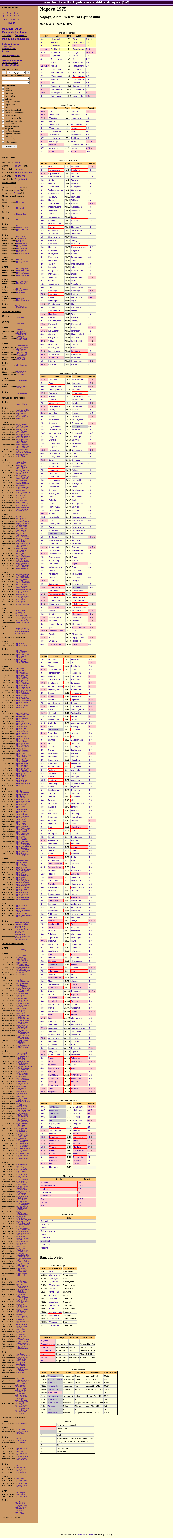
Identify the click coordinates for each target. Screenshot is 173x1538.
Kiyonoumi (76, 324)
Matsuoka (75, 167)
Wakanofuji (53, 467)
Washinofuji (53, 951)
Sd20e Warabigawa (22, 871)
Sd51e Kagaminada (22, 912)
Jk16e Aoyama (21, 1471)
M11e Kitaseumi (21, 250)
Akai (43, 1206)
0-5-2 (43, 780)
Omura (51, 1008)
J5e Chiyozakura (22, 346)
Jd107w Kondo (21, 1403)
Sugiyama (45, 1182)
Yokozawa (53, 574)
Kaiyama (52, 490)
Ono (42, 1199)
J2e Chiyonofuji (21, 333)
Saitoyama (75, 864)
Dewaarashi (53, 274)
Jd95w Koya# (20, 1331)
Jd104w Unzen (21, 1137)
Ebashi (74, 217)
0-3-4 (43, 207)
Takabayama (54, 406)
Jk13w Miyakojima (22, 1431)
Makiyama (76, 580)
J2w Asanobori (21, 371)
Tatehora (52, 793)
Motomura (52, 870)
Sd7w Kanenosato (22, 861)
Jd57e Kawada (21, 1311)
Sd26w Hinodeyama (22, 735)
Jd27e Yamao (20, 995)
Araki (73, 924)
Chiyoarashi (54, 487)
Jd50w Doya (20, 1308)
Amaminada (53, 720)
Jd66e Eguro (20, 1314)
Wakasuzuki (54, 1140)
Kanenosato (77, 400)
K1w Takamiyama (22, 281)
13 (10, 19)
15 (17, 19)
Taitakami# (53, 901)
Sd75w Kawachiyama (23, 899)
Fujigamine (77, 574)
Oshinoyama (77, 190)
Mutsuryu (20, 176)
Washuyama (78, 89)
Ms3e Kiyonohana (22, 426)
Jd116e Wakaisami (22, 1263)
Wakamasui (53, 998)
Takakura (52, 934)
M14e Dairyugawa (22, 253)
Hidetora (52, 780)
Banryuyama (78, 76)
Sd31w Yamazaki (21, 685)
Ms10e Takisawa (21, 467)
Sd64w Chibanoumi (22, 699)
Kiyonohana (53, 173)
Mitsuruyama (54, 347)
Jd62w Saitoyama (22, 1012)
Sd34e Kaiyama (21, 742)
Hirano (51, 200)
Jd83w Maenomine (22, 1122)
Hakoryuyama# (78, 914)
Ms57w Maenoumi (22, 603)
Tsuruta (74, 344)
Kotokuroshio (54, 924)
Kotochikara (76, 1024)
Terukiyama (54, 450)
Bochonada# (54, 483)
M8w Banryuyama (22, 270)
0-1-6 (90, 327)
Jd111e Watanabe (21, 1405)
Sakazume (75, 874)
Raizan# (74, 833)
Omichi (52, 634)
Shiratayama (56, 89)
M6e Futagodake (22, 269)
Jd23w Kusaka (21, 1184)
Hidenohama (76, 817)
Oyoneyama (54, 557)
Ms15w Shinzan (21, 579)
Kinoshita (53, 1137)
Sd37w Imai (20, 658)
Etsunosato (76, 743)
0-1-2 (80, 1206)
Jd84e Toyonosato (22, 1123)
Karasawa (75, 1008)
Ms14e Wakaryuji (21, 431)
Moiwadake (77, 634)
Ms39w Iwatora (21, 415)
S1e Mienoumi (21, 238)
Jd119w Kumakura (22, 1150)
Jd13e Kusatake (21, 1178)
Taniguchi (52, 1051)
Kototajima (53, 944)
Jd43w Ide (19, 1303)
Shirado (51, 740)
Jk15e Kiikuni (20, 1442)
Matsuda (52, 659)
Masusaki (75, 981)
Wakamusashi (77, 803)
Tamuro (74, 807)
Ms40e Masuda (21, 550)
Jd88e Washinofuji (22, 1027)
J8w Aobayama (21, 338)
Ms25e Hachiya (21, 482)
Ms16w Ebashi (21, 530)
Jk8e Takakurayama (22, 1450)
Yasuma (53, 1147)
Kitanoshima (54, 601)
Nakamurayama (79, 607)
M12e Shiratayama (22, 300)
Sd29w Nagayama (22, 813)
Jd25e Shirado (21, 1188)
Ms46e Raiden (20, 555)
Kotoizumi (75, 351)
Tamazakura (53, 984)
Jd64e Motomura (21, 1105)
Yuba (50, 287)
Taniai (73, 857)
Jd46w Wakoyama (22, 1205)
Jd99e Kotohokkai (22, 1250)
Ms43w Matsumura (22, 446)
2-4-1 (43, 433)
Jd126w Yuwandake (22, 1157)
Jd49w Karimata (21, 962)
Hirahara (44, 1189)
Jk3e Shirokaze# (21, 1507)
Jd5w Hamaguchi (21, 1169)
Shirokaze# (54, 1113)
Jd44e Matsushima (22, 1003)
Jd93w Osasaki (20, 1398)
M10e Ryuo (20, 298)
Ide (72, 800)
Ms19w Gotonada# (22, 477)
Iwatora (74, 294)
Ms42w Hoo (20, 552)
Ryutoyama (76, 706)
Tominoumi (53, 357)
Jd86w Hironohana (22, 1238)
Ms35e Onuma (21, 443)
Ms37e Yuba (20, 547)
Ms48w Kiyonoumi (22, 449)
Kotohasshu (53, 790)
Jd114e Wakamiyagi (22, 1339)
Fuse (50, 743)
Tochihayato (54, 550)
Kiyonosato (76, 917)
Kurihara (52, 400)
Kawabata (76, 389)
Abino (52, 1150)
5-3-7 (43, 131)
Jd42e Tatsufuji (21, 1200)
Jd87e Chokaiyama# (23, 967)
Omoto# (51, 676)
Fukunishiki (54, 517)
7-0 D (43, 520)
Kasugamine (77, 503)
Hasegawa (77, 69)
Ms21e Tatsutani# (22, 584)
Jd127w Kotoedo (21, 1273)
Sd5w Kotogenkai (22, 794)
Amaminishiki (78, 527)
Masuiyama (78, 62)
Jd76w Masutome (22, 1117)
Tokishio (74, 200)
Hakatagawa (54, 493)
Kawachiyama (78, 627)
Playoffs (10, 23)
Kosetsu (52, 614)
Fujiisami (52, 890)
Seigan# (74, 756)
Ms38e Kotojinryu (21, 548)
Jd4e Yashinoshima (22, 982)
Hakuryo (52, 183)
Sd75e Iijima (20, 707)
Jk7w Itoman (20, 1482)
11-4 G (44, 49)
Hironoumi (75, 331)
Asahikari (75, 840)
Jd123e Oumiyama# (22, 1153)
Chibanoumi (77, 590)
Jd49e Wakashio (21, 1090)
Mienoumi (55, 46)
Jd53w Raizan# (21, 1091)
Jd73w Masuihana (22, 1113)
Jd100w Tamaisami (21, 1400)
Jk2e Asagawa (20, 1504)
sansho (89, 2)
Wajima (76, 39)
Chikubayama (55, 604)
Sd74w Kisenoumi (22, 705)
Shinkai (75, 507)
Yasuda (74, 1088)
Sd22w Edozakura (22, 679)
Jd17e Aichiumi (21, 1065)
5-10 (88, 49)
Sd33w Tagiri (20, 740)
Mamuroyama (55, 617)
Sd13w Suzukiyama (22, 723)
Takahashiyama (55, 864)
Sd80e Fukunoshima (23, 783)
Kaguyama (53, 544)
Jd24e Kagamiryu (22, 1186)
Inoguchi (77, 1123)
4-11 (43, 59)
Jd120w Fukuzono (22, 1267)
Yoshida (51, 770)
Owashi (74, 111)
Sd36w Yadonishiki (22, 743)
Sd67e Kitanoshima (22, 843)
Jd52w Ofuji (20, 1211)
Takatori (52, 1117)
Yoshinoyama (77, 904)
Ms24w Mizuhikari (22, 480)
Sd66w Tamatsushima (23, 700)
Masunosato (53, 917)
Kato (51, 383)
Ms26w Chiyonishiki (22, 538)
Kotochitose (76, 341)
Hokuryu (74, 1038)
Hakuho (51, 830)
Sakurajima (54, 1127)
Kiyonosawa (54, 621)
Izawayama (77, 483)
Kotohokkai (53, 988)
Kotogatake (53, 193)
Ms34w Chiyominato (22, 630)
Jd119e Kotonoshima (23, 1345)
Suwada (75, 416)
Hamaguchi (76, 673)
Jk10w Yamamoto (22, 1455)
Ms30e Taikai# (20, 588)
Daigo (52, 1164)
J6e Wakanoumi (21, 349)
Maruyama (53, 148)
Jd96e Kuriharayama (23, 971)
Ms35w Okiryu (20, 490)
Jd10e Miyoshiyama (22, 1056)
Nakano (52, 1133)
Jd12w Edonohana (22, 1176)
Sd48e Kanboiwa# (22, 692)
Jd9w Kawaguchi (21, 985)
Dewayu (52, 410)
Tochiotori (76, 641)
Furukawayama (78, 1028)
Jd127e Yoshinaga (22, 1047)
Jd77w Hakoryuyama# (23, 1233)
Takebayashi (76, 837)
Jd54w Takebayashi (22, 1095)
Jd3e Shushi (20, 1166)
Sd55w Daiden (21, 758)
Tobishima (75, 193)
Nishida (51, 884)
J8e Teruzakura (21, 394)
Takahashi (75, 666)
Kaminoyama (78, 490)
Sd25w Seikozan (21, 809)
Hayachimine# (77, 334)
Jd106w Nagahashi (21, 1402)
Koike (73, 1021)
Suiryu (74, 237)
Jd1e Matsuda (20, 1354)
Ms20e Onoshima (22, 479)
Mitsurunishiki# (55, 534)
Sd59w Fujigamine (22, 841)
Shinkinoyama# (55, 430)
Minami (75, 446)
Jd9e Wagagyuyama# (23, 1355)
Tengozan (53, 436)
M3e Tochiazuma (22, 289)
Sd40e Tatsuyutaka (22, 881)
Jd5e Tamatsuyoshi (22, 1168)
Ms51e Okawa (20, 502)
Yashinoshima (54, 669)
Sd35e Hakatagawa (22, 818)
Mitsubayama (54, 304)
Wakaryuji (52, 210)
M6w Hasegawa (21, 245)
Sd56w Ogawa (21, 661)
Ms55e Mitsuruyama (22, 507)
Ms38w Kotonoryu (22, 594)
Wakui (75, 410)
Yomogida (75, 679)
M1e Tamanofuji (21, 283)
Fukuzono (75, 1058)
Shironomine (76, 1018)
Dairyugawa (56, 96)
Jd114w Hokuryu (21, 1260)
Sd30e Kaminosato (22, 684)
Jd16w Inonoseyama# (23, 988)
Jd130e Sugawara (22, 1348)
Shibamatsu (53, 1004)
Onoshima (53, 230)
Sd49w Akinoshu (21, 886)
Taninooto (75, 683)
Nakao (51, 1058)
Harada (74, 1065)
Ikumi (50, 1018)
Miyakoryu (53, 403)
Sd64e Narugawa (21, 697)
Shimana (53, 641)
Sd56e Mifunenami (22, 760)
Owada (51, 927)
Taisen (44, 1234)
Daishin (74, 311)
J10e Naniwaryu (21, 386)
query (116, 2)
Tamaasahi (54, 1107)
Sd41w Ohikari (21, 824)
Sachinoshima (54, 867)
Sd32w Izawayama (22, 876)
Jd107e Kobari (21, 1336)
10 (17, 16)
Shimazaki (75, 210)
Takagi (51, 1088)
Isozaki (74, 847)
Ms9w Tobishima (21, 525)
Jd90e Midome (21, 1240)
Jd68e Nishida (20, 1392)
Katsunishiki (76, 124)
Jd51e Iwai (19, 1210)
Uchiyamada (76, 793)
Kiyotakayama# (79, 517)
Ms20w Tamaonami (22, 434)
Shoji (73, 663)
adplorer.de (81, 1535)
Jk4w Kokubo (20, 1478)
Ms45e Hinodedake (22, 620)
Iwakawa (52, 941)
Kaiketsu (54, 42)
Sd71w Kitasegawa (22, 896)
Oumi (73, 850)
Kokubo (76, 1117)
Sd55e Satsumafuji (22, 891)
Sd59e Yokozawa (21, 840)
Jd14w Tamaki (20, 1060)
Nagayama (77, 473)
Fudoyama (53, 463)
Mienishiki (52, 981)
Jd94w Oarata (20, 1130)
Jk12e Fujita (20, 1439)
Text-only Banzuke (11, 56)
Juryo (18, 28)
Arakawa (52, 396)
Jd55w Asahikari (21, 1361)
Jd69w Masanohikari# (23, 1110)
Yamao (51, 746)
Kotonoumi (76, 951)
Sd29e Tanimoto (21, 811)
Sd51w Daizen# (20, 934)
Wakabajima (76, 937)
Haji (50, 167)
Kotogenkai (77, 393)
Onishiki (76, 82)
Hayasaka (53, 470)
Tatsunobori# (54, 453)
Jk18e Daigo (19, 1514)
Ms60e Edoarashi (22, 568)
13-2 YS (89, 52)
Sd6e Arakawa (21, 669)
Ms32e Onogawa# (22, 591)
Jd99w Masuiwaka (22, 1333)
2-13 (43, 135)
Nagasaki (52, 1021)
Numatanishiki (77, 783)
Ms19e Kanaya (21, 475)
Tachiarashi (76, 750)
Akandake (77, 1160)
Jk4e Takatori (19, 1510)
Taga (73, 1045)
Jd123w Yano (20, 1372)
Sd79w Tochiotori (21, 782)
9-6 (42, 39)
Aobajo (17, 193)
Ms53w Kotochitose (22, 562)
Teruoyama (76, 907)
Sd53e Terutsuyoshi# (22, 936)
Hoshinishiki (78, 1150)
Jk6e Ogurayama (21, 1466)
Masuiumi (75, 897)
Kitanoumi (55, 39)
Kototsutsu (75, 844)
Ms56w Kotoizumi (22, 509)
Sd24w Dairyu (20, 872)
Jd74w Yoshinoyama (23, 1230)
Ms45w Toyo (20, 499)
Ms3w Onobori (20, 428)
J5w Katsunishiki (22, 347)
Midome (51, 957)
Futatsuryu (77, 93)
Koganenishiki (55, 426)
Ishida (73, 773)
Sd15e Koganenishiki (23, 801)
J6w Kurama (20, 374)
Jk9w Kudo (19, 1451)
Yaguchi (74, 994)
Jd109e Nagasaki (21, 1142)
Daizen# (76, 547)
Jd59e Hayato (20, 1362)
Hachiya (52, 247)
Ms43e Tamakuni (21, 553)
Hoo (73, 304)
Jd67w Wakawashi (22, 1221)
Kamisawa (53, 257)
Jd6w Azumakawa (22, 983)
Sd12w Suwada (21, 653)
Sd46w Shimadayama (23, 690)
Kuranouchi (53, 817)
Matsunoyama (54, 207)
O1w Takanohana (21, 308)
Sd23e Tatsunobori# (22, 731)
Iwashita (52, 267)
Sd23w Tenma (20, 806)
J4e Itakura (20, 336)
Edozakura (77, 450)
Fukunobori (46, 1192)
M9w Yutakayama (22, 231)
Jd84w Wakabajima (22, 1324)
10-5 (43, 56)
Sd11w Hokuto (20, 926)
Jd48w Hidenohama (22, 1005)
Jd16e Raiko (20, 1291)
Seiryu (51, 341)
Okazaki (51, 991)
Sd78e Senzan (21, 853)
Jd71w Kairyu (20, 1226)
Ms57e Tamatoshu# (22, 565)
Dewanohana (77, 145)
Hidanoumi (77, 433)
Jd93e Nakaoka (21, 1243)
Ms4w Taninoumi (21, 610)
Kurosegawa (54, 170)
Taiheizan (53, 570)
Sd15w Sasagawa (21, 928)
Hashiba (52, 777)
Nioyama (75, 927)
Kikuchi (51, 1071)
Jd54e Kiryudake (21, 1093)
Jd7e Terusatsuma (22, 1286)
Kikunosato (53, 813)
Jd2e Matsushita (21, 1164)
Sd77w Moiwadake (22, 663)
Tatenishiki (53, 880)
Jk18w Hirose (20, 1487)
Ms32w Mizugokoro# (23, 543)
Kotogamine (53, 1011)
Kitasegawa (77, 614)
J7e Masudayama (22, 380)
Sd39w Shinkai (21, 748)
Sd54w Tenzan (21, 659)
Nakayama (76, 1041)
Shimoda (52, 961)
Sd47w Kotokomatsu (23, 828)
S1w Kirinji (20, 240)
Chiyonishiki (76, 250)
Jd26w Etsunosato (22, 993)
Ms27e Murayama (22, 586)
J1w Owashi (20, 331)
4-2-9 (88, 59)
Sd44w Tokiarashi (22, 826)
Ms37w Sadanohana (23, 492)
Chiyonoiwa (76, 766)
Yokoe (75, 470)
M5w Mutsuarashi (22, 243)
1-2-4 (90, 177)
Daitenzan (53, 584)
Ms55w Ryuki (20, 418)
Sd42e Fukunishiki (22, 750)
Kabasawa (53, 1075)
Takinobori (52, 914)
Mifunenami (54, 564)
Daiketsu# (52, 344)
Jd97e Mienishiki (21, 1132)
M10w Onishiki (21, 272)
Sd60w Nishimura (22, 763)
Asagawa (53, 1110)
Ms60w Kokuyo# (21, 510)
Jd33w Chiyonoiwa (22, 1301)
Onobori (74, 173)
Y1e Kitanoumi (21, 226)
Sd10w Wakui (20, 864)
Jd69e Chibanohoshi (23, 1223)
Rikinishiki (75, 357)
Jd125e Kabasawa (22, 1155)
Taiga (53, 62)
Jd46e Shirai (20, 1304)
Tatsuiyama (53, 284)
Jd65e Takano (20, 1364)
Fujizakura (55, 56)
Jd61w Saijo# (20, 1218)
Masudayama (55, 131)
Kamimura (53, 580)
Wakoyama (76, 810)
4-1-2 (43, 517)
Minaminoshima (23, 172)
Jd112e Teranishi (21, 1147)
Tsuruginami (53, 733)
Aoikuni (76, 1113)
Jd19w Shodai (20, 1181)
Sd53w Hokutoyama (22, 887)
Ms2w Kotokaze (21, 462)
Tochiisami (75, 138)
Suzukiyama (77, 420)
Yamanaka (75, 770)
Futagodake (56, 69)
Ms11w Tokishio (21, 528)
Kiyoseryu (53, 423)
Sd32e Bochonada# (22, 814)
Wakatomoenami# (79, 723)
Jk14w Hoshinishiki (22, 1460)
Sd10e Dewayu (21, 721)
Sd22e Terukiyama (22, 677)
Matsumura (76, 307)
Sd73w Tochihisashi (22, 851)
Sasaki (74, 736)
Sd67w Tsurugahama (23, 770)
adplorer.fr (91, 1535)
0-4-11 (89, 42)
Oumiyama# (53, 1068)
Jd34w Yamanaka (22, 961)
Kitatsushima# (54, 177)
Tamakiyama (56, 93)
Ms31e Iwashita (21, 413)
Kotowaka (52, 250)
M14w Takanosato (22, 275)
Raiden (51, 317)
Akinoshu (76, 540)
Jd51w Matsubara (21, 1390)
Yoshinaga (53, 1081)
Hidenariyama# (55, 540)
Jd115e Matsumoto (22, 1039)
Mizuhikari (75, 244)
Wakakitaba (76, 207)
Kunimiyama (54, 351)
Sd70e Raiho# (20, 773)
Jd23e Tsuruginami (22, 990)
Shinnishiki (53, 530)
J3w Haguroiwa (21, 365)
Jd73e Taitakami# (22, 1318)
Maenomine (76, 934)
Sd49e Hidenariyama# (23, 830)
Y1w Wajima (19, 306)
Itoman (76, 1127)
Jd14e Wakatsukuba (22, 1289)
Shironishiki (53, 203)
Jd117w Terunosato (22, 1341)
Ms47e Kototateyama (23, 557)
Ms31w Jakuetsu (21, 441)
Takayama (75, 234)
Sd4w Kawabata (21, 905)
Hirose (76, 1164)
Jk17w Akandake (21, 1485)
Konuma (52, 145)
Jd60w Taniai (20, 1010)
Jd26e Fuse (20, 992)
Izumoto (51, 716)
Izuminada (75, 947)
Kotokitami (53, 683)
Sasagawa (77, 426)
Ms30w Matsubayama (23, 589)
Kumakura (75, 1055)
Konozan (75, 659)
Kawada (51, 847)
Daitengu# (75, 746)
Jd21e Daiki (20, 957)
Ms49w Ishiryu (20, 633)
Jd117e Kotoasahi (22, 1040)
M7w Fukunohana (22, 261)
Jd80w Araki (20, 1323)
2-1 (79, 1186)
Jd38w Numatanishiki (23, 1080)
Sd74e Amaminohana (23, 704)
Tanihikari (53, 577)
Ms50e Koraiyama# (22, 622)
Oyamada (52, 1024)
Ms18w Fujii (20, 474)
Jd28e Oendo (20, 1296)
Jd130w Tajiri (19, 1413)
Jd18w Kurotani (21, 956)
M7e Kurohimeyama (23, 247)
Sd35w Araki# (20, 877)
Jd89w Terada (20, 1127)
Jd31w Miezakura (22, 1073)
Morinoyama (78, 1110)
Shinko (74, 254)
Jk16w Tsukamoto (22, 1483)
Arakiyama (53, 840)
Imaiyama (75, 1035)
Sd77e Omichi (20, 778)
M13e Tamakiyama (22, 274)
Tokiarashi (76, 523)
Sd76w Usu (20, 777)
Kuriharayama (54, 978)
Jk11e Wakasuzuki (22, 1456)
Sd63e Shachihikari (22, 892)
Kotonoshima (54, 1055)
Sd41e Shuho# (20, 931)
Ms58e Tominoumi (22, 567)
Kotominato (53, 294)
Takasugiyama (55, 389)
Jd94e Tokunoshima (22, 1329)
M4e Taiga (19, 259)
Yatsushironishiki (56, 594)
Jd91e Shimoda (21, 969)
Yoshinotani (53, 187)
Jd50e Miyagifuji (21, 1208)
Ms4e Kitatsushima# (22, 574)
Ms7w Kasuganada (22, 578)
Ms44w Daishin (21, 497)
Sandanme (21, 32)
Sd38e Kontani (21, 821)
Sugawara (52, 1091)
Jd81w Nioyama (21, 1235)
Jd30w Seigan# (21, 1071)
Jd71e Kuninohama (22, 1225)
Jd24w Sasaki (20, 1294)
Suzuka (74, 1001)
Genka (74, 984)
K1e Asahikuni (21, 214)
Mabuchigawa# (55, 567)
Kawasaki (53, 1160)
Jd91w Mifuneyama (22, 1241)
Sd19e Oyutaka (21, 728)
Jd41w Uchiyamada (22, 1002)
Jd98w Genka (20, 1248)
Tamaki (74, 703)
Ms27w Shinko (21, 540)
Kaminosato (54, 477)
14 (14, 19)
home (47, 2)
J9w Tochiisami (21, 354)
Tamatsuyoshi (54, 673)
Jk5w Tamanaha (21, 1448)
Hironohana (76, 944)
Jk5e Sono (18, 1512)
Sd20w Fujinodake (22, 675)
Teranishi (52, 1031)
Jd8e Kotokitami (21, 1053)
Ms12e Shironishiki (22, 410)
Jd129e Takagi (20, 1346)
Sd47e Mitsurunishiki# (23, 755)
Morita (51, 994)
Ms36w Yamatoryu (22, 545)
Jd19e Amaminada (22, 1380)
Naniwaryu (53, 141)
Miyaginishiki (78, 637)
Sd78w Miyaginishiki (22, 855)
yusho (79, 2)
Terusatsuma (54, 679)
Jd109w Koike (20, 1338)
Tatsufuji (52, 797)
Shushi (51, 666)
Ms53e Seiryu (20, 599)
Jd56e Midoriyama (22, 1215)
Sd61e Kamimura (21, 913)
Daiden (75, 560)
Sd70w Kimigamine (21, 939)
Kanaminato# (54, 1035)
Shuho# (52, 513)
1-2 (79, 1182)
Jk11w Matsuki (21, 1458)
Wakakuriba (76, 1061)
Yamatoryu (76, 284)
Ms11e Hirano (20, 469)
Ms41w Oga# (20, 495)
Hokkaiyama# (55, 386)
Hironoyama (76, 693)
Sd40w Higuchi (21, 823)
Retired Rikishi (9, 49)
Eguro (51, 877)
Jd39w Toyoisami (21, 998)
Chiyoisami (21, 179)
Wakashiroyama (55, 190)
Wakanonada (78, 379)
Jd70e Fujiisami (21, 1017)
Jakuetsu (75, 267)
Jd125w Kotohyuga (22, 1045)
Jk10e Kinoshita (21, 1453)
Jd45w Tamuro (21, 1086)
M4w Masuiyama (22, 227)
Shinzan (74, 213)
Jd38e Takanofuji (21, 1078)
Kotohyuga (76, 1075)
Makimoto (52, 220)
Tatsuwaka (45, 1238)
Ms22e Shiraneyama (23, 436)
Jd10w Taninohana (22, 1173)
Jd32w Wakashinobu (23, 1191)
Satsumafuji (54, 560)
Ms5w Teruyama (21, 520)
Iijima (51, 627)
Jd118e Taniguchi (22, 1343)
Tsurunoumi (76, 790)
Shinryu (75, 440)
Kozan (74, 148)
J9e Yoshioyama (21, 352)
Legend (5, 51)
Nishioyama (77, 396)
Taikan (74, 260)
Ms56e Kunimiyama (22, 563)
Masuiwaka (76, 988)
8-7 (42, 42)
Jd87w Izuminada (22, 1025)
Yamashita (53, 1065)
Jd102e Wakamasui (22, 1251)
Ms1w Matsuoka (21, 424)
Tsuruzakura (76, 870)
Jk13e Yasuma (21, 1440)
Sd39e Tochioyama (22, 747)
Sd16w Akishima (21, 867)
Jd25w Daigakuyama (23, 1068)
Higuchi (75, 510)
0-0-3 (80, 1199)
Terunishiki (53, 730)
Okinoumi (76, 467)
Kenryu (74, 220)
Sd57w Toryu (20, 836)
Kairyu (74, 894)
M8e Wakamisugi (22, 229)
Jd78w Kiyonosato (22, 1022)
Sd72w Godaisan (21, 848)
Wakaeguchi (54, 301)
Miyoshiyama (54, 689)
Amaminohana (55, 624)
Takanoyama (54, 217)
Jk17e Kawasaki (21, 1472)
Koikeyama (53, 904)
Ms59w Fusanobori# (22, 604)
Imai (74, 500)
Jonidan (6, 35)
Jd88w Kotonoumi (22, 1326)
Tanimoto (53, 473)
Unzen (74, 1004)
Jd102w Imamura (21, 1253)
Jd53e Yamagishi (21, 1213)
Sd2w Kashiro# (21, 716)
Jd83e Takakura (21, 1236)
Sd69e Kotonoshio (22, 702)
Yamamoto (78, 1137)
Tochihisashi (77, 621)
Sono (51, 1120)
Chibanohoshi (54, 887)
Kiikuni (52, 1154)
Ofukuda (52, 723)
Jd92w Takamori (21, 1029)
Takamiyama (78, 49)
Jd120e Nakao (21, 1042)
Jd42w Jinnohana (22, 1083)
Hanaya (44, 1228)
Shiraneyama (54, 237)
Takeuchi (45, 1224)
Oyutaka (52, 440)
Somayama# (54, 311)
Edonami (52, 361)
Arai (74, 594)
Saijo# (73, 860)
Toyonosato (53, 937)
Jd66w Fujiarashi (21, 1013)
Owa (73, 1071)
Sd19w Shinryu (21, 907)
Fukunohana (78, 72)
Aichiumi (52, 713)
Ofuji (73, 830)
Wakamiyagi (53, 1038)
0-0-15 (89, 39)
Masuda (52, 297)
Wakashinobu (77, 763)
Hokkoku (52, 787)
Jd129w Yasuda (20, 1412)
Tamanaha (77, 1120)
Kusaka (74, 733)
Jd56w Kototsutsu (22, 1309)
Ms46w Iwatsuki (21, 500)
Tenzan (75, 557)
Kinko (73, 867)
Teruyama (75, 180)
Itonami (52, 460)
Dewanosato (76, 257)
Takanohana (78, 42)
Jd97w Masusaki (21, 1030)
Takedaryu (77, 436)
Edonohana (76, 696)
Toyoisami (75, 787)
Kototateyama (54, 321)
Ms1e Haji (19, 516)
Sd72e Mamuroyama (23, 897)
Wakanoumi (54, 128)
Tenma (75, 453)
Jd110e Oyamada (22, 1143)
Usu (74, 631)
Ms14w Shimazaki (22, 472)
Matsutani (52, 756)
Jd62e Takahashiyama (23, 1220)
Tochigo (74, 240)
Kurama (74, 128)
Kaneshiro (55, 79)
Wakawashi (76, 880)
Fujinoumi (76, 544)
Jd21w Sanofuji (21, 959)
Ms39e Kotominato (22, 596)
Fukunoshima (55, 644)
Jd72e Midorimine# (22, 966)
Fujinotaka (53, 597)
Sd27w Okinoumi (21, 682)
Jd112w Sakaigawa (22, 974)
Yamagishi (52, 833)
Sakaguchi (75, 777)
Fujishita (52, 931)
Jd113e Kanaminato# (23, 1148)
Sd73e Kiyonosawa (22, 850)
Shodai (74, 720)
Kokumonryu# (78, 584)
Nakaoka (52, 968)
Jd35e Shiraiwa (21, 1076)
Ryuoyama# (77, 423)
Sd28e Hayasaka (21, 874)
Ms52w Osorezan (22, 560)
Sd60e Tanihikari (21, 695)
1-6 (89, 183)
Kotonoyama (46, 1244)
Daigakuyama (77, 740)
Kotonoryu (75, 290)
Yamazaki (76, 480)
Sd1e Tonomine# (21, 713)
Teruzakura (54, 135)
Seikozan (76, 460)
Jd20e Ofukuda (20, 1382)
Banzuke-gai (22, 38)
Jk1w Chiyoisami (21, 1424)
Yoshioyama (54, 138)
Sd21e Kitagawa (21, 730)
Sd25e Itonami (21, 656)
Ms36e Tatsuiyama (22, 444)
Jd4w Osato (20, 1284)
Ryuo (53, 82)
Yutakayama (78, 79)
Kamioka (52, 807)
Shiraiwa (52, 773)
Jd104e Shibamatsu (22, 1135)
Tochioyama (54, 507)
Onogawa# (53, 270)
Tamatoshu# (54, 354)
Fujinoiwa (75, 699)
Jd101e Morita (20, 1334)
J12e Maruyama (21, 357)
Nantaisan (75, 197)
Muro (50, 1061)
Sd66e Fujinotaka (22, 894)
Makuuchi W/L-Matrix (12, 60)
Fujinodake (77, 443)
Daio (73, 121)
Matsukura (53, 413)
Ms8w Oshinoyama (22, 523)
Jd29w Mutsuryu (21, 950)
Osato (73, 669)
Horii (73, 1085)
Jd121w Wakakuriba (22, 1408)
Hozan (52, 416)
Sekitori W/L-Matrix (11, 65)
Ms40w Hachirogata (22, 631)
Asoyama (53, 393)
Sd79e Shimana (21, 780)
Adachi (52, 151)
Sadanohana (77, 287)
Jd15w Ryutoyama (22, 1063)
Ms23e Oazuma (21, 535)
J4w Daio (19, 373)
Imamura (75, 998)
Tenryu (18, 166)
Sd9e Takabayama (22, 651)
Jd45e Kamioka (21, 1085)
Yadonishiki (77, 497)
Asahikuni (18, 187)
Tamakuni (52, 307)
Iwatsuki (74, 317)
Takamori (75, 964)
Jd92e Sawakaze (21, 1397)
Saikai (51, 213)
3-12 (43, 82)
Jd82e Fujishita (21, 1024)
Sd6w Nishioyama (22, 924)
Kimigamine (77, 611)
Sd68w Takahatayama (23, 846)
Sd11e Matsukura (22, 674)
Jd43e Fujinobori (21, 1201)
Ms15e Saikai (20, 433)
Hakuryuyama (54, 223)
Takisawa (52, 197)
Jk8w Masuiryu (21, 1467)
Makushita (8, 32)
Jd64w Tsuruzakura (22, 1107)
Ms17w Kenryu (20, 614)
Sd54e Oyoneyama (22, 889)
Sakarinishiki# (47, 1221)
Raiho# (52, 611)
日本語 (125, 2)
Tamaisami (76, 991)
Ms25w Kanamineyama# (24, 617)
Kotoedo (74, 1081)
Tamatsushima (78, 597)
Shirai (50, 810)
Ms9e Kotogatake (22, 429)
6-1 (42, 203)
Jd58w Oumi (20, 1096)
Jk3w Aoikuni (19, 1509)
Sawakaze (53, 964)
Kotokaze (75, 170)
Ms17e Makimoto (21, 532)
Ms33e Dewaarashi (22, 487)
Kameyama (53, 760)
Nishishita (76, 570)
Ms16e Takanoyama (22, 581)
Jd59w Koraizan (21, 1098)
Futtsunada (46, 1196)
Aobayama (76, 135)
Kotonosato (53, 244)
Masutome (75, 911)
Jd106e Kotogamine (22, 1257)
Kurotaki (76, 403)
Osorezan (75, 337)
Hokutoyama (78, 554)
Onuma (51, 280)
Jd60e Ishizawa (21, 1216)
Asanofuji (75, 813)
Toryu (74, 567)
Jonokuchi (21, 35)
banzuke (57, 2)
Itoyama (74, 1051)
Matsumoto (53, 1041)
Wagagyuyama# (55, 686)
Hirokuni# (52, 260)
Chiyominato (76, 277)
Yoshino (76, 1154)
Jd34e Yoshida (21, 1193)
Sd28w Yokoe (20, 908)
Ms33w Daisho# (21, 489)
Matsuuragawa (55, 433)
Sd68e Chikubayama (23, 845)
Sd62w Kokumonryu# (23, 768)
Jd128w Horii (20, 1275)
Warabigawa (54, 443)
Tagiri (74, 487)
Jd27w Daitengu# (21, 1357)
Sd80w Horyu (20, 785)
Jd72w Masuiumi (21, 1366)
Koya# (74, 974)
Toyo (73, 314)
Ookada (52, 500)
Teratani (51, 850)
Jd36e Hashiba (21, 1359)
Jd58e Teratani (21, 1008)
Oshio (51, 111)
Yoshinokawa (54, 480)
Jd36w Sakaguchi (22, 1196)
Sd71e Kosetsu (21, 775)
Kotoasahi (52, 1048)
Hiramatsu (54, 1167)
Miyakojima (78, 1147)
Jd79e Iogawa (20, 1319)
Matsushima (53, 803)
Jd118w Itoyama (20, 1407)
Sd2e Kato (19, 791)
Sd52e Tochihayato (22, 694)
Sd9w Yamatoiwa (21, 672)
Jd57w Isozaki (20, 1313)
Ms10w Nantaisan (22, 526)
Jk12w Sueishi (20, 1429)
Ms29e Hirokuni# (21, 542)
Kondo (74, 1014)
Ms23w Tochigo (21, 412)
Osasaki (74, 968)
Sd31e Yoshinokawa (22, 738)
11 (3, 19)
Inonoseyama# (77, 710)
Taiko (73, 151)
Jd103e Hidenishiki (22, 1255)
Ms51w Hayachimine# (23, 453)
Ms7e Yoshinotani (22, 576)
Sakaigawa (76, 1031)
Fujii (73, 223)
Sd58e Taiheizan (21, 838)
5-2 (89, 167)
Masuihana (76, 901)
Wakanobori (54, 420)
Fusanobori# (76, 361)
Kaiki (73, 131)
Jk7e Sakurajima (21, 1480)
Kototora (74, 978)
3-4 (42, 167)
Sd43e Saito (20, 643)
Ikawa (73, 941)
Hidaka (51, 696)
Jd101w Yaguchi (21, 972)
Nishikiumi (45, 1241)
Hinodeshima (54, 860)
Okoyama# (53, 337)
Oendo (51, 750)
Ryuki (73, 347)
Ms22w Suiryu (20, 533)
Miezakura (75, 760)
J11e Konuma (21, 356)
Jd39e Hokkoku (21, 1081)
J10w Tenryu (20, 318)
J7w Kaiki (19, 351)
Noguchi (52, 954)
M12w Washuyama (22, 252)
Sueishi (76, 1144)
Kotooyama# (54, 456)
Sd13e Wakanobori (22, 799)
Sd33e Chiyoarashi (22, 816)
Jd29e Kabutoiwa (21, 1190)
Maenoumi (76, 354)
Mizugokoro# (77, 270)
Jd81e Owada (20, 1367)
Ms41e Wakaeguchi (22, 494)
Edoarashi (53, 364)
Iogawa (51, 921)
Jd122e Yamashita (22, 1152)
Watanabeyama (48, 1186)
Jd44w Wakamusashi (23, 1203)
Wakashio (52, 820)
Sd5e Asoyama (21, 720)
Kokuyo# (75, 364)
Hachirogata (76, 297)
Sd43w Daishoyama (22, 752)
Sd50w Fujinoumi (21, 757)
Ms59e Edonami (21, 456)
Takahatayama (78, 604)
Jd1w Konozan (21, 1281)
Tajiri (73, 1091)
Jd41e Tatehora (20, 1388)
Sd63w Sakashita (21, 938)
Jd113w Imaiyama (22, 1037)
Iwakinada (75, 957)
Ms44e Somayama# (22, 448)
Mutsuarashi (78, 66)
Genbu (51, 180)
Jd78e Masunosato (22, 1020)
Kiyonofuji (52, 324)
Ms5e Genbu (20, 464)
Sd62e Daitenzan (21, 767)
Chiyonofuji (54, 114)
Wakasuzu (75, 780)
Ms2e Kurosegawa (22, 518)
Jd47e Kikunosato (22, 1306)
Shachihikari (54, 587)
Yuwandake (76, 1078)
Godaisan (76, 617)
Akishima (76, 430)
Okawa (51, 334)
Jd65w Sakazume (22, 1108)
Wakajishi (53, 118)
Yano (73, 1068)
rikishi (99, 2)
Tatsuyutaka (54, 510)
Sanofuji (74, 726)
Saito (51, 520)
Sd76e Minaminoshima (23, 645)
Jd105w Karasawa (22, 1140)
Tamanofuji (55, 52)
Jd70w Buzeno (21, 1112)
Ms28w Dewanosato (22, 484)
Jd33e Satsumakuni (22, 1299)
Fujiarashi (75, 877)
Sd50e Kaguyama (22, 831)
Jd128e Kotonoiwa (22, 1158)
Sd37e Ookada (21, 819)
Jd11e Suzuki (20, 1288)
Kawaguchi (76, 686)
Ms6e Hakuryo (20, 465)
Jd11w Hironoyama (22, 1174)
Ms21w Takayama (22, 615)
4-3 (89, 170)
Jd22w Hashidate (21, 1183)
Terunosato (76, 1048)
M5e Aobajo (20, 208)
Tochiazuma (56, 59)
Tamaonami (76, 230)
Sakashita (76, 587)
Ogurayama (54, 1123)
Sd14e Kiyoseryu (21, 866)
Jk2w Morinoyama (21, 1505)
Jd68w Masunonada (22, 1015)
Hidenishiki (53, 1001)
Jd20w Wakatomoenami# (24, 1066)
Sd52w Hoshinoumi (22, 833)
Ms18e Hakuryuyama (23, 583)
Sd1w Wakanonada (22, 715)
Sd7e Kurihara (20, 796)
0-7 (89, 277)
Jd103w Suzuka (21, 1133)
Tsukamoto (78, 1157)
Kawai (51, 527)
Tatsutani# (53, 234)
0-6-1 (90, 433)
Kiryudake (52, 837)
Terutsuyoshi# (55, 554)
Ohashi (74, 183)
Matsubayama (77, 264)
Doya (73, 823)
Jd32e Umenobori (22, 1075)
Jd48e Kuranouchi (22, 1206)
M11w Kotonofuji (22, 263)
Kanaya (51, 227)
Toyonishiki (53, 907)
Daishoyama (77, 520)
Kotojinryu (52, 290)
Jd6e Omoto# (19, 1378)
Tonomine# (53, 379)
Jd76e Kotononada (22, 1018)
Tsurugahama (78, 601)
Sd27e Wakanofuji (22, 680)
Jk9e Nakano (20, 1494)
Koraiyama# (53, 331)
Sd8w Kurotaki (20, 670)
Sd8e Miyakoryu (21, 862)
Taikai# (51, 264)
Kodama (44, 1248)
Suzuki (51, 693)
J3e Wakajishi (21, 335)
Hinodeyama (78, 463)
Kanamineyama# (78, 247)
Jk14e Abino (20, 1433)
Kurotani (74, 716)
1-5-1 (90, 247)
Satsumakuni (54, 766)
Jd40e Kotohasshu (22, 1198)
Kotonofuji (77, 86)
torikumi (69, 2)
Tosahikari (75, 931)
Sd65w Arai (20, 917)
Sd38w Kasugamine (22, 745)
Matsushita (53, 663)
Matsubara (75, 827)
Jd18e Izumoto (21, 1293)
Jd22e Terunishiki (21, 1383)
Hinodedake (53, 314)
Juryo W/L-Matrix (10, 63)
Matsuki (76, 1140)
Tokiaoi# (52, 497)
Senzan (52, 637)
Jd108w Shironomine (23, 1035)
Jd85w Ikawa (20, 1125)
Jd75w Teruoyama (22, 1231)
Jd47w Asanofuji (21, 1088)
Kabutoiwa (53, 753)
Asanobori (75, 114)
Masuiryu (77, 1130)
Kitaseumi (55, 86)
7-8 (42, 62)
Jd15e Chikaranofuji (22, 1061)
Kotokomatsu (78, 534)
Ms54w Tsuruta (21, 601)
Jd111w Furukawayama (24, 1258)
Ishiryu (74, 327)
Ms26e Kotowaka (21, 438)
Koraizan (75, 854)
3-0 (79, 1192)
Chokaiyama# (54, 947)
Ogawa (75, 564)
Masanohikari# (77, 887)
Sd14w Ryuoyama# (22, 654)
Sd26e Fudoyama (22, 733)
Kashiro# (76, 383)
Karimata (75, 820)
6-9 (42, 69)
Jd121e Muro (20, 1268)
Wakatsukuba (54, 703)
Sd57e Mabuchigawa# (23, 835)
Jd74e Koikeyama (22, 1228)
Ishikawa (19, 169)
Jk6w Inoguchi (20, 1493)
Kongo (18, 162)
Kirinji (75, 46)
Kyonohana (53, 1078)
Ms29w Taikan (20, 485)
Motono (44, 1202)
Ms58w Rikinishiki (22, 454)
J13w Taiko (20, 324)
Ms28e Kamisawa (22, 439)
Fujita (51, 1144)
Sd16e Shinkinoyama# (23, 725)
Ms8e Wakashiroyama (23, 521)
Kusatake (52, 699)
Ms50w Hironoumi (22, 451)
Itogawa (75, 477)
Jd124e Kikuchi (21, 1272)
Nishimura (76, 577)
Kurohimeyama (57, 72)
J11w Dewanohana (22, 340)
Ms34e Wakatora (21, 593)
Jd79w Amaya (20, 1393)
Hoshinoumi (77, 550)
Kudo (75, 1133)
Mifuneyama (76, 961)
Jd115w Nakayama (22, 1262)
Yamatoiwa (77, 406)
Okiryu (74, 280)
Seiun (74, 537)
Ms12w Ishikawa (21, 404)
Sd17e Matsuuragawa (23, 869)
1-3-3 (43, 331)
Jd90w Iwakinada (21, 1128)
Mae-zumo (8, 38)
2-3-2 (91, 937)
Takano (51, 874)
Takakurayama (56, 1130)
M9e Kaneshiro (21, 248)
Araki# (75, 493)
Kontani (52, 503)
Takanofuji (52, 783)
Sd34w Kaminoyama (23, 687)
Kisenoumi (77, 624)
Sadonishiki (76, 713)
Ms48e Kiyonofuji (21, 598)
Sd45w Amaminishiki (23, 884)
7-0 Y (90, 203)
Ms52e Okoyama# (22, 504)
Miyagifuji (52, 823)
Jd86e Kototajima (21, 1369)
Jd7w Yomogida (21, 1171)
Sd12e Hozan (20, 798)
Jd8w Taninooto (21, 1055)
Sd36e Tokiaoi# (21, 879)
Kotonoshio (54, 607)
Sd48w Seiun (19, 933)
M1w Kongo (20, 202)
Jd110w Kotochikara (22, 1145)
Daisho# (75, 274)
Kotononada (53, 911)
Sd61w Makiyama (22, 765)
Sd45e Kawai (20, 753)
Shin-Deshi (7, 46)
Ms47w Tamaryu (21, 558)
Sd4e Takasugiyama (22, 923)
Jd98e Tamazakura (22, 1032)
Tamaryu (75, 321)
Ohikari (75, 513)
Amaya (74, 921)
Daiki (50, 726)
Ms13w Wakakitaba (22, 470)
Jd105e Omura (21, 1138)
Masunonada (77, 884)
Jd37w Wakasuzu (22, 997)
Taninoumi (75, 177)
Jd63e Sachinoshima (23, 1101)
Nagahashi (76, 1011)
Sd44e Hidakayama (22, 882)
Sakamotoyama (48, 1231)
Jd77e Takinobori (21, 1118)
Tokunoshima (54, 971)
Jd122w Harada (21, 1270)
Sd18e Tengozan (21, 726)
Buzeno (74, 890)
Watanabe (52, 1028)
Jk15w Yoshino (21, 1469)
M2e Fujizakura (21, 220)
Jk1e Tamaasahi (20, 1502)
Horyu (75, 644)
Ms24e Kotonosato (22, 537)
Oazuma (52, 240)
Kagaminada (54, 547)
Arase (75, 56)
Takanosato (78, 96)
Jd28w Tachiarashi (22, 1070)
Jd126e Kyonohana (21, 1410)
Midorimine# (53, 897)
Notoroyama (77, 386)
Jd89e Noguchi (21, 1328)
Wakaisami (53, 1045)
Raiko (50, 710)
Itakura (52, 121)
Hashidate (75, 730)
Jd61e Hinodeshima (22, 1100)
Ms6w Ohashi (20, 612)
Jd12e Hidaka (20, 1058)
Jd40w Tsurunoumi (22, 1000)
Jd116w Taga (20, 1265)
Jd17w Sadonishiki (22, 1179)
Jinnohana (75, 797)
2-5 (42, 177)
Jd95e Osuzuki (21, 1245)
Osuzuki (51, 974)
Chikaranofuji (54, 706)
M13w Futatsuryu (22, 292)
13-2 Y (89, 141)
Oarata (74, 971)
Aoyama (53, 1157)
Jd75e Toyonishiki (22, 1115)
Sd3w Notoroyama (22, 718)
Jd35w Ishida (20, 1195)
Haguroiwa (76, 118)
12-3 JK (44, 66)
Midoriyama (53, 844)
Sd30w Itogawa (21, 736)
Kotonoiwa (53, 1085)
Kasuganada (77, 187)
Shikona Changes (10, 44)
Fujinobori (52, 800)
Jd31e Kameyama (22, 1298)
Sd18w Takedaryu (22, 803)
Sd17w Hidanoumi (22, 929)
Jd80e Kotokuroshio (22, 1321)
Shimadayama (78, 530)
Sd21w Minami (21, 804)
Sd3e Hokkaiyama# (22, 793)
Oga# (73, 301)
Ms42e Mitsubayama (23, 619)
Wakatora (52, 277)
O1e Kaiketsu (20, 237)
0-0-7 (90, 297)
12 (7, 19)
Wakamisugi (56, 76)
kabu (108, 2)
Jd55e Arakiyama (21, 964)
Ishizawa (52, 857)
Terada (74, 954)
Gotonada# (76, 227)
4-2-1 (43, 713)
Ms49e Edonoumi (22, 417)
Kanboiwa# (54, 537)
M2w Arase (20, 242)
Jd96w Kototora (21, 1246)
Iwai (50, 827)
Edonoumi (53, 327)
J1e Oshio (19, 330)
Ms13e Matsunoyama (22, 628)
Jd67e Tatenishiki (21, 1316)
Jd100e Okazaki (21, 1034)
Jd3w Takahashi (21, 1283)
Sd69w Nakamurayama (24, 772)
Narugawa (53, 590)
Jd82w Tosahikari (21, 1120)
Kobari (51, 1014)
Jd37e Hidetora (21, 1387)
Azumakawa (76, 676)
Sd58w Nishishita (21, 762)
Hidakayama (54, 523)
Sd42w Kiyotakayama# (23, 910)
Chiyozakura (54, 124)
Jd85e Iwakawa (20, 1395)
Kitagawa (53, 446)
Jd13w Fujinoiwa (21, 987)
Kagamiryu (53, 736)
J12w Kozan (20, 388)
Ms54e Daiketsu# (21, 505)
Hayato (51, 854)
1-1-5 (90, 220)
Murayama (53, 254)
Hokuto (75, 413)
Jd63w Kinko (20, 1103)
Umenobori (53, 763)
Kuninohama (54, 894)
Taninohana (76, 689)
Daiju (75, 59)
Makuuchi (7, 28)
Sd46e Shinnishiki (22, 689)
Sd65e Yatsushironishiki (24, 915)
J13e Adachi (20, 359)
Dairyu (75, 456)
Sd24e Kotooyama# (22, 808)
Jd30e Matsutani (20, 1385)
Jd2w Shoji (19, 980)
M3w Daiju (19, 291)
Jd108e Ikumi (20, 1371)
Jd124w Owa (20, 1044)
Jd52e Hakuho (21, 1007)
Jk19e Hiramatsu (21, 1496)
